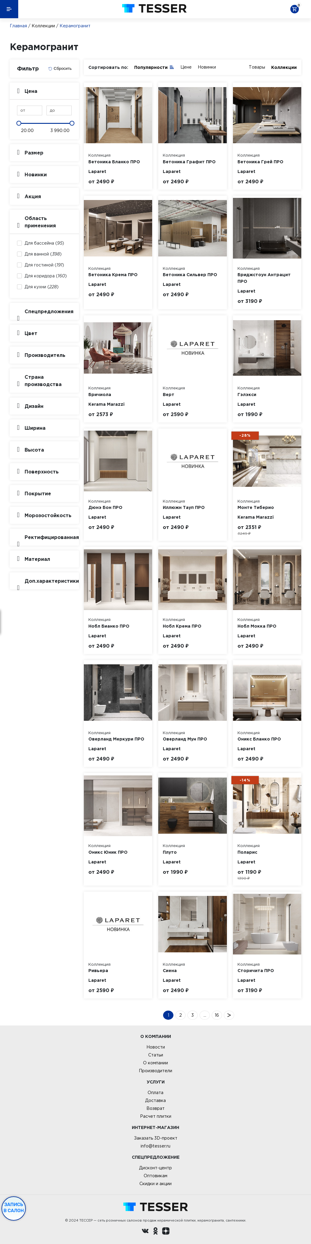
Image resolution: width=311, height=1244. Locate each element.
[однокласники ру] (155, 1231)
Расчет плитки (155, 1116)
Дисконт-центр (155, 1167)
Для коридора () (46, 275)
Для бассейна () (44, 243)
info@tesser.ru (155, 1146)
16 (217, 1015)
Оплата (155, 1092)
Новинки (207, 67)
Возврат (155, 1108)
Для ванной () (43, 254)
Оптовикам (155, 1175)
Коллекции (43, 25)
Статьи (155, 1054)
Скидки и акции (155, 1183)
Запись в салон (14, 1207)
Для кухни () (42, 286)
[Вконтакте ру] (145, 1231)
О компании (155, 1062)
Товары (257, 67)
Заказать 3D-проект (155, 1138)
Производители (155, 1070)
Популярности (154, 66)
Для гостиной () (44, 265)
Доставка (155, 1100)
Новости (155, 1047)
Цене (186, 67)
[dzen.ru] (165, 1231)
